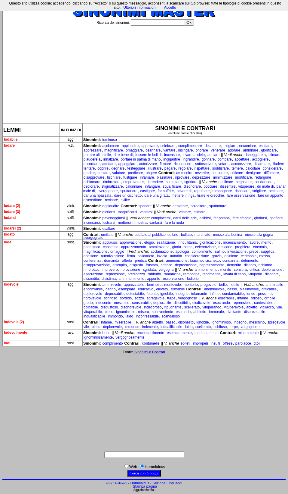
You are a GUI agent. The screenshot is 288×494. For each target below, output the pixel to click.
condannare (264, 182)
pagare (170, 168)
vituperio (255, 274)
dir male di (265, 186)
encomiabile (93, 289)
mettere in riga (183, 195)
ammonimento (206, 269)
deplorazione (272, 269)
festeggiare (136, 168)
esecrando (221, 303)
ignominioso (125, 312)
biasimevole (249, 289)
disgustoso (109, 307)
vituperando (211, 307)
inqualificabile (94, 316)
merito (266, 242)
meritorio (191, 285)
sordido (126, 298)
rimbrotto (91, 269)
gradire (89, 173)
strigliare (259, 191)
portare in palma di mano (141, 159)
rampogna (191, 274)
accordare (92, 164)
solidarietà (146, 256)
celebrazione (205, 247)
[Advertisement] (145, 72)
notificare (226, 182)
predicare (135, 173)
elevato (162, 289)
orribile (269, 298)
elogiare (230, 146)
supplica (267, 251)
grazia (217, 256)
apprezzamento (133, 247)
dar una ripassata (98, 195)
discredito (91, 279)
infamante (199, 294)
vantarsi (146, 212)
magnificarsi (127, 212)
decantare (213, 146)
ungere (151, 173)
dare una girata (156, 195)
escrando (183, 312)
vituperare (246, 186)
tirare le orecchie (210, 195)
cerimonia (248, 256)
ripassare (242, 191)
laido (129, 316)
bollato (186, 235)
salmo (220, 251)
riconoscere (183, 164)
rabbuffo (154, 274)
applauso (110, 242)
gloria (176, 247)
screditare (174, 182)
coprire (103, 168)
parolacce (243, 343)
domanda (111, 260)
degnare (117, 168)
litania (192, 242)
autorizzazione (112, 256)
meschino (121, 303)
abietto (251, 307)
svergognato (93, 238)
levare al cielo (194, 155)
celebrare (168, 146)
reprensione (115, 274)
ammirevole (112, 285)
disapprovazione (97, 265)
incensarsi (92, 222)
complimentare (190, 146)
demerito (234, 265)
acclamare (111, 146)
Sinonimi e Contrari (149, 352)
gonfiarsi (276, 218)
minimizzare (222, 177)
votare (223, 164)
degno (110, 289)
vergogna (165, 269)
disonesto (186, 322)
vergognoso (187, 298)
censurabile (141, 303)
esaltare (265, 146)
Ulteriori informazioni (139, 7)
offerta (127, 260)
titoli (257, 343)
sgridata (149, 269)
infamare (147, 177)
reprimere (202, 191)
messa (264, 256)
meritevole (172, 285)
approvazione (131, 242)
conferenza (92, 260)
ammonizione (176, 260)
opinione (231, 256)
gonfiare (208, 159)
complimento (202, 251)
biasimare (164, 177)
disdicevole (201, 303)
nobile (234, 285)
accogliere (260, 159)
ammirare (251, 150)
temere (237, 168)
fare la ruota (174, 222)
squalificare (172, 186)
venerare (218, 150)
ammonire (184, 173)
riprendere (154, 182)
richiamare (92, 182)
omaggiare (134, 150)
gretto (88, 303)
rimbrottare (112, 182)
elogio (149, 242)
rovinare (111, 200)
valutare (118, 173)
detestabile (135, 294)
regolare (184, 168)
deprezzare (201, 177)
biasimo (196, 260)
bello (223, 285)
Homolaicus (139, 483)
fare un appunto (270, 195)
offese (227, 343)
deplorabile (162, 303)
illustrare (154, 168)
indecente (103, 303)
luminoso (110, 140)
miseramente (248, 333)
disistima (109, 279)
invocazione (237, 251)
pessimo (264, 294)
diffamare (271, 173)
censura (240, 269)
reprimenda (211, 274)
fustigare (130, 177)
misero (143, 312)
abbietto (199, 312)
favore (254, 242)
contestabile (263, 303)
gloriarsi (109, 212)
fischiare (114, 177)
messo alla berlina (227, 235)
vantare (169, 150)
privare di (184, 191)
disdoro (250, 265)
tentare (89, 168)
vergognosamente (129, 337)
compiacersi (160, 218)
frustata (152, 265)
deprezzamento (211, 265)
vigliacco (267, 307)
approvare (149, 146)
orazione (225, 247)
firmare (165, 164)
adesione (91, 256)
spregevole (155, 298)
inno (181, 242)
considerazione (197, 256)
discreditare (93, 200)
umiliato (107, 235)
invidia (162, 256)
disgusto (136, 265)
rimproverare (133, 182)
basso (232, 289)
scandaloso (170, 316)
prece (253, 251)
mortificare (243, 177)
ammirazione (159, 247)
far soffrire (166, 191)
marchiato (202, 235)
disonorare (192, 186)
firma (131, 256)
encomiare (247, 146)
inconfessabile (147, 316)
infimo (214, 294)
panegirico (92, 247)
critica (254, 269)
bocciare (210, 186)
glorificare (269, 150)
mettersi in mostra (132, 222)
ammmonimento (131, 279)
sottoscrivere (205, 164)
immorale (216, 312)
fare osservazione (241, 195)
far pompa (221, 218)
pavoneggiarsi (114, 218)
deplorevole (93, 294)
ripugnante (173, 307)
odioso (256, 298)
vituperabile (93, 312)
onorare (202, 150)
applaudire (130, 146)
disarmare (262, 164)
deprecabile (114, 294)
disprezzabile (254, 312)
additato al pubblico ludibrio (156, 235)
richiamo (265, 265)
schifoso (110, 298)
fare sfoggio (241, 218)
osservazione (173, 279)
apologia (182, 251)
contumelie (151, 343)
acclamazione (162, 251)
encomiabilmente (150, 333)
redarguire (263, 177)
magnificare (113, 150)
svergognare (108, 191)
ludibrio (193, 279)
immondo (115, 316)
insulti (215, 343)
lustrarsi (109, 222)
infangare (152, 186)
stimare (274, 155)
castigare (147, 191)
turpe (171, 298)
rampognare (222, 191)
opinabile (91, 307)
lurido (251, 294)
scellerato (192, 307)
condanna (230, 260)
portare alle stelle (97, 155)
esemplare (126, 289)
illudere (278, 164)
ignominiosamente (98, 337)
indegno (182, 294)
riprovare (182, 177)
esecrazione (93, 274)
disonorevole (131, 307)
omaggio (117, 251)
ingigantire (172, 159)
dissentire (227, 186)
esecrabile (226, 298)
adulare (213, 155)
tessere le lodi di (148, 155)
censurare (220, 173)
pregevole (208, 285)
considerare (272, 168)
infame (242, 298)
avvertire (202, 173)
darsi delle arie (185, 218)
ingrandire (191, 159)
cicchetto (212, 260)
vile (279, 307)
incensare (172, 155)
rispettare (202, 168)
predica (141, 260)
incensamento (234, 242)
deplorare (91, 186)
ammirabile (274, 285)
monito (225, 269)
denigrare (253, 173)
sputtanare (129, 191)
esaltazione (166, 242)
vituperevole (234, 307)
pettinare (276, 191)
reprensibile (242, 303)
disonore (272, 274)
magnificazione (96, 251)
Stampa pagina (145, 486)
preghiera (242, 247)
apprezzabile (134, 285)
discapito (119, 265)
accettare (241, 159)
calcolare (253, 168)
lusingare (185, 150)
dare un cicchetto (128, 195)
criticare (237, 173)
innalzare (110, 159)
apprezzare (93, 150)
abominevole (214, 289)
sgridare (190, 182)
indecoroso (153, 307)
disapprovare (94, 177)
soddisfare (220, 168)
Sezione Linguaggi (167, 483)
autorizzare (148, 164)
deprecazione (186, 265)
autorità (176, 256)
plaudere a (92, 159)
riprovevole (92, 298)
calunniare (134, 186)
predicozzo (136, 274)
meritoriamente (207, 333)
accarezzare (241, 164)
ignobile (166, 294)
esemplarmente (179, 333)
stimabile (177, 289)
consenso (110, 247)
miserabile (123, 322)
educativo (145, 289)
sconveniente (162, 312)
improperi (200, 343)
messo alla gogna (259, 235)
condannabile (233, 294)
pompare (224, 159)
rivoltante (234, 312)
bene (107, 333)
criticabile (269, 289)
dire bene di (123, 155)
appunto (153, 279)
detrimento (249, 260)
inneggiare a (256, 155)
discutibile (182, 303)
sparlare (145, 206)
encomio (260, 247)
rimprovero (109, 269)
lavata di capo (234, 274)
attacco (166, 265)
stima (188, 247)
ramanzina (172, 274)
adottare (108, 164)
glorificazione (210, 242)
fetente (152, 294)
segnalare (244, 182)
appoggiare (127, 164)
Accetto (170, 7)
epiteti (185, 343)
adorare (234, 150)
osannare (153, 150)
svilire (125, 200)
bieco (109, 312)
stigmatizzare (112, 186)
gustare (103, 173)
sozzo (139, 298)
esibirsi (205, 218)
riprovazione (130, 269)
